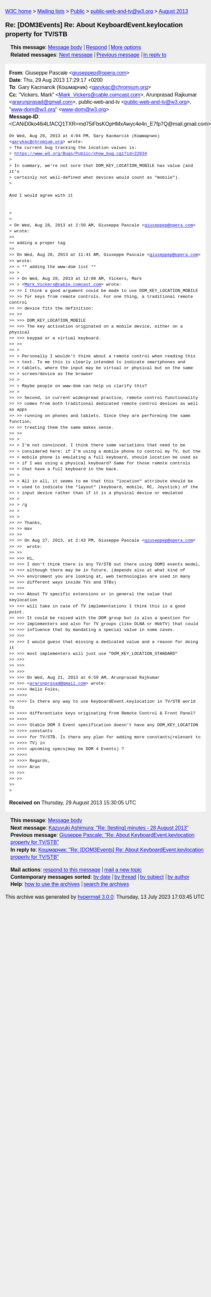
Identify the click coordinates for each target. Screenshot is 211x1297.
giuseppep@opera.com (99, 73)
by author (178, 877)
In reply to (154, 55)
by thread (125, 877)
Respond (96, 47)
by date (101, 877)
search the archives (106, 884)
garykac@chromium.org (120, 87)
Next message (76, 55)
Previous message (118, 55)
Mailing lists (50, 11)
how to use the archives (52, 884)
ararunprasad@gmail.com (42, 102)
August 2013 (173, 11)
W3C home (18, 11)
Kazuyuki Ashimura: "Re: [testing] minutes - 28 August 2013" (119, 828)
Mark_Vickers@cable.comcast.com (99, 95)
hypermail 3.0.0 (95, 897)
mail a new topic (123, 870)
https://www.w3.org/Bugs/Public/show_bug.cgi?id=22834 (80, 154)
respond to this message (71, 870)
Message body (65, 47)
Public (77, 11)
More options (126, 47)
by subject (152, 877)
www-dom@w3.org (33, 109)
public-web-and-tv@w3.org (122, 11)
